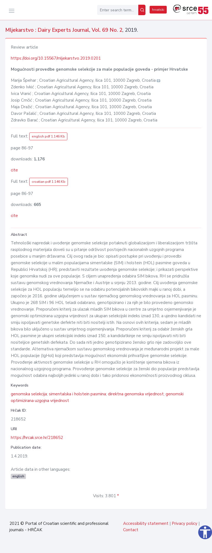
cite (14, 170)
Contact (130, 530)
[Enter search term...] (118, 10)
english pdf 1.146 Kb (48, 136)
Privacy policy (184, 523)
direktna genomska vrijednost (136, 394)
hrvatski (158, 9)
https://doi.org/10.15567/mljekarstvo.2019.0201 (56, 58)
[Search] (141, 10)
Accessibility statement (145, 523)
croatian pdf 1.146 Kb (48, 181)
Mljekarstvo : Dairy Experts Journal (47, 30)
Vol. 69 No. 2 (107, 30)
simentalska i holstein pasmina (77, 394)
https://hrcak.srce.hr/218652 (37, 437)
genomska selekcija (29, 394)
